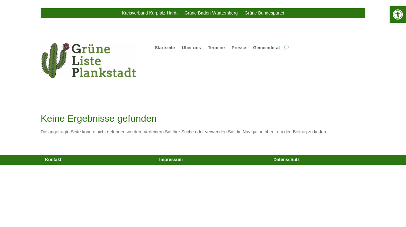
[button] (398, 14)
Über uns (191, 47)
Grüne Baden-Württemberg (211, 13)
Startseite (165, 47)
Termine (216, 47)
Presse (239, 47)
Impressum (171, 159)
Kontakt (53, 159)
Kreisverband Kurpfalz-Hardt (150, 13)
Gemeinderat (266, 47)
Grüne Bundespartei (264, 13)
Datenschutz (286, 159)
